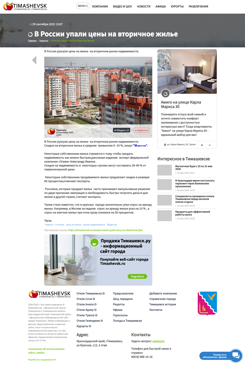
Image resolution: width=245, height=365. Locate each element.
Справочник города (162, 298)
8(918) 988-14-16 (141, 357)
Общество (112, 224)
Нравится (141, 130)
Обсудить (122, 130)
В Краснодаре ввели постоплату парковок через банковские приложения (195, 183)
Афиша (161, 6)
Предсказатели (123, 293)
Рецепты (119, 304)
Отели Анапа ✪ (86, 304)
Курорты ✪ (84, 326)
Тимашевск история (162, 304)
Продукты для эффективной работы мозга (192, 213)
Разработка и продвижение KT (42, 359)
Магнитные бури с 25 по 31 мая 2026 (193, 167)
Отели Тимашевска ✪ (91, 293)
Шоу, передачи (123, 298)
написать (158, 341)
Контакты (155, 309)
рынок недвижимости (94, 224)
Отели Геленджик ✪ (90, 320)
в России (59, 224)
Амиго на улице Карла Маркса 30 (181, 104)
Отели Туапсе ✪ (87, 315)
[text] (141, 145)
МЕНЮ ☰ (83, 5)
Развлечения (198, 6)
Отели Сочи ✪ (86, 298)
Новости (143, 6)
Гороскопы (120, 315)
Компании (100, 6)
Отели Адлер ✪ (86, 309)
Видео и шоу (122, 6)
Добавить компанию (163, 293)
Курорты (177, 6)
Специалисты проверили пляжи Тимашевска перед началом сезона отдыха (194, 199)
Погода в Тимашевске (127, 320)
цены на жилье (73, 224)
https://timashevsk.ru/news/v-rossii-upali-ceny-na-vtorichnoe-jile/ (105, 230)
